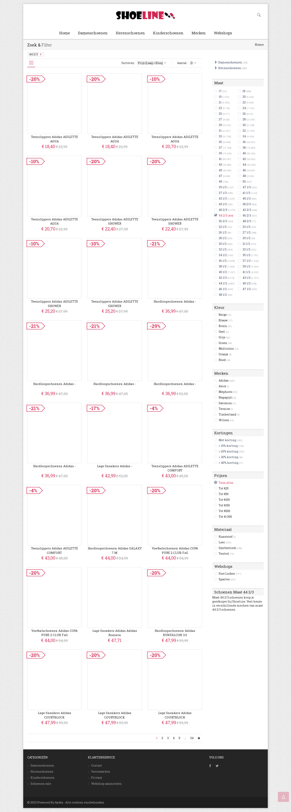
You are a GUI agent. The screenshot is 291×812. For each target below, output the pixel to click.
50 (244, 181)
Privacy (96, 777)
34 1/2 (223, 255)
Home (64, 33)
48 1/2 (223, 295)
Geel (224, 331)
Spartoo (227, 579)
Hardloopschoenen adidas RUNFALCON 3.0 (175, 633)
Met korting (227, 440)
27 (220, 119)
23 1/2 (246, 227)
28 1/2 (223, 238)
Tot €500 (224, 511)
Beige (225, 315)
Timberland (229, 414)
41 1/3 (246, 193)
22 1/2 (223, 227)
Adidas (227, 380)
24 (244, 108)
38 (244, 147)
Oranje (225, 354)
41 (220, 159)
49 (220, 181)
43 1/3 (223, 198)
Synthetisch (230, 548)
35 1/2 (246, 255)
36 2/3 (223, 221)
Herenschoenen (130, 33)
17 (220, 91)
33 (220, 136)
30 (244, 125)
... (185, 738)
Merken (199, 33)
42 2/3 (246, 210)
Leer (225, 542)
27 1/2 (246, 232)
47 (220, 176)
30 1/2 (223, 244)
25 (220, 114)
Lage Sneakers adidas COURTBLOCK (54, 715)
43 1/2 (246, 278)
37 (220, 147)
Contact (96, 765)
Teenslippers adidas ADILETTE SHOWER (114, 221)
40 (244, 153)
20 (244, 97)
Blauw (226, 320)
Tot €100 (224, 500)
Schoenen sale (41, 784)
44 (244, 164)
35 (220, 142)
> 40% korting (228, 463)
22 (244, 102)
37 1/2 (246, 261)
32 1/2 (223, 249)
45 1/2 (246, 283)
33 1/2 (246, 249)
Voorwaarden (100, 771)
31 (220, 131)
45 (220, 170)
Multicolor (229, 348)
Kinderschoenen (168, 33)
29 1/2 (246, 238)
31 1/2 (246, 244)
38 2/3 (246, 204)
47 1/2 (246, 289)
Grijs (224, 337)
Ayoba (59, 802)
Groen (225, 343)
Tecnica (226, 409)
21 (220, 102)
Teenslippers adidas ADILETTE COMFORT (174, 468)
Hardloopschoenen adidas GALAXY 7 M (115, 550)
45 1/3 (246, 198)
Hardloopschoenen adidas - (175, 301)
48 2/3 (246, 221)
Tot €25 (224, 488)
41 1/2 (246, 272)
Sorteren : (144, 63)
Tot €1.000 (225, 517)
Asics (224, 386)
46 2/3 (246, 215)
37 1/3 (223, 193)
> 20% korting (228, 451)
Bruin (225, 326)
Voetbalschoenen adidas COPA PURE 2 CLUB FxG (175, 550)
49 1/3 (223, 204)
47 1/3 (246, 187)
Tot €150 (224, 505)
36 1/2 (223, 261)
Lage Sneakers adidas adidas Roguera (114, 633)
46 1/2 (223, 289)
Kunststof (227, 537)
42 (244, 159)
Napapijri (227, 397)
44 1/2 (223, 283)
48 (244, 176)
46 (244, 170)
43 (220, 164)
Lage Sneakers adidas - (114, 466)
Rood (224, 360)
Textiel (226, 553)
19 (220, 97)
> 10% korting (228, 446)
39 (220, 153)
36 (244, 142)
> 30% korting (228, 457)
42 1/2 (223, 278)
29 (220, 125)
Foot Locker (230, 573)
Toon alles (226, 483)
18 (243, 91)
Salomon (227, 403)
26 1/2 (223, 232)
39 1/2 (246, 266)
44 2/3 (35, 54)
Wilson (226, 420)
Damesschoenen (93, 33)
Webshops (223, 33)
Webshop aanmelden (106, 784)
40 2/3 (223, 210)
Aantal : (187, 63)
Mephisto (228, 392)
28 (244, 119)
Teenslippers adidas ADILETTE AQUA (54, 139)
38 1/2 (223, 266)
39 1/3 (223, 187)
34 (244, 136)
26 (244, 114)
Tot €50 (224, 494)
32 (244, 131)
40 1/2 (223, 272)
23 (220, 108)
